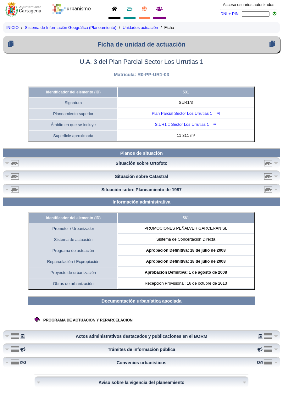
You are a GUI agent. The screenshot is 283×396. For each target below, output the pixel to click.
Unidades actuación (140, 27)
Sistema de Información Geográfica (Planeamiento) (70, 27)
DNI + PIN (229, 13)
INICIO (12, 27)
